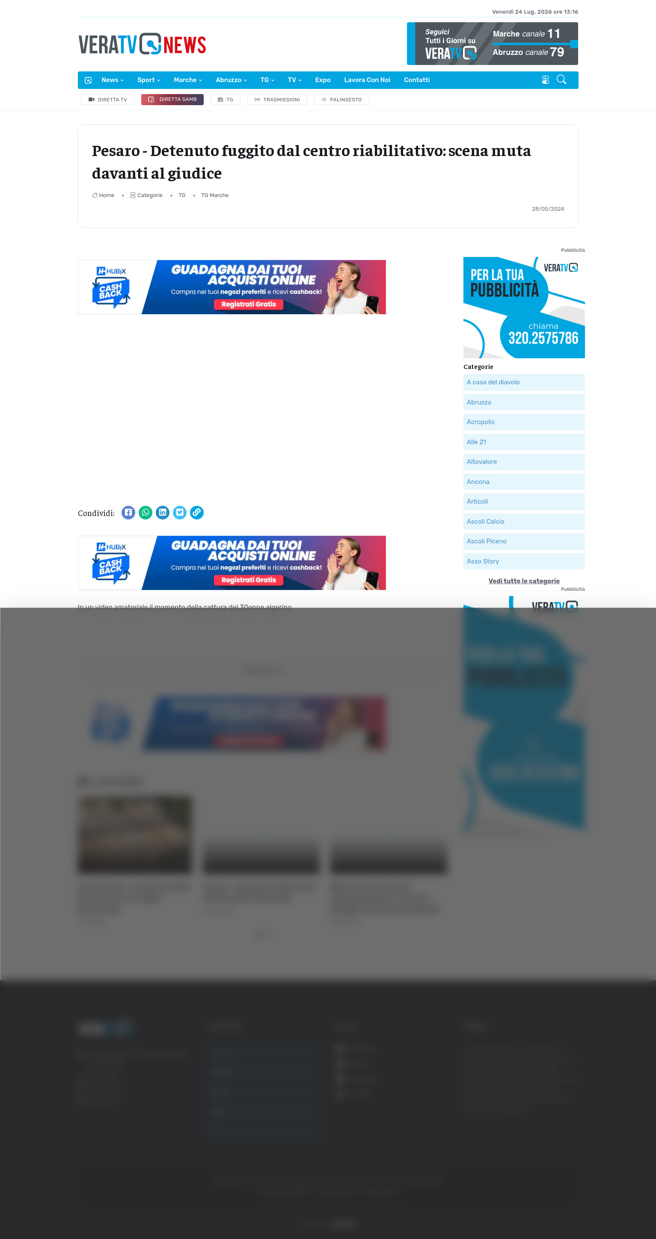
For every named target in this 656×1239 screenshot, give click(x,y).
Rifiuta (561, 1191)
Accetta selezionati (560, 1163)
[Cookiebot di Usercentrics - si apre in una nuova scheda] (72, 1208)
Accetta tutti (560, 1135)
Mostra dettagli (152, 1208)
